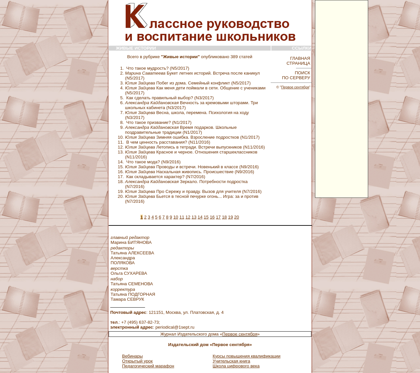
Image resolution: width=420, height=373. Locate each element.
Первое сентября (295, 87)
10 (175, 217)
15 (206, 217)
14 (200, 217)
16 (212, 217)
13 (194, 217)
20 (236, 217)
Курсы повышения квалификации (247, 356)
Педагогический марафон (148, 365)
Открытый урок (137, 361)
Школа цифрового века (236, 365)
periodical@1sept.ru (175, 327)
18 (224, 217)
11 (181, 217)
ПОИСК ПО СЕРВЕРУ (296, 75)
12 (187, 217)
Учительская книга (231, 361)
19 (230, 217)
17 (218, 217)
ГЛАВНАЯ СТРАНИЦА (298, 61)
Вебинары (132, 356)
